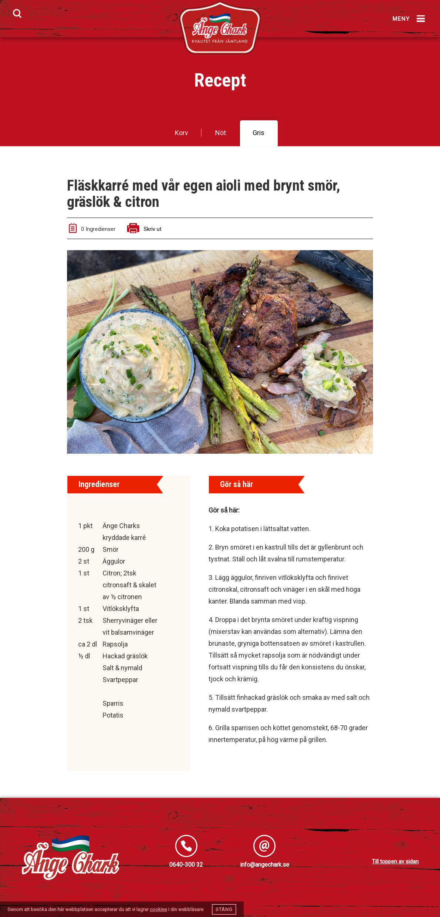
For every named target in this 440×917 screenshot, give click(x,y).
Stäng (224, 909)
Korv (181, 133)
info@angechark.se (264, 864)
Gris (258, 133)
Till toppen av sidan (395, 861)
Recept (220, 80)
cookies (158, 909)
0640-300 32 (186, 864)
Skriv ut (144, 229)
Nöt (220, 133)
